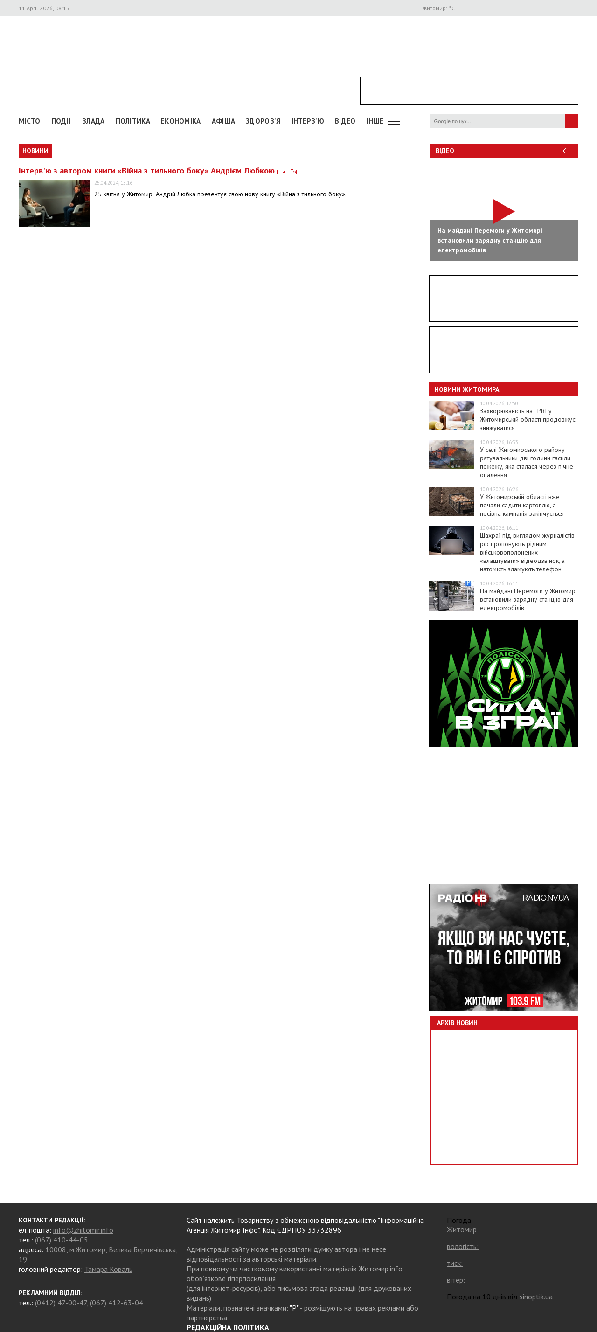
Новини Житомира (467, 389)
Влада (93, 121)
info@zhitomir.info (83, 1230)
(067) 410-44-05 (61, 1239)
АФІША (224, 121)
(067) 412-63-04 (116, 1302)
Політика (133, 121)
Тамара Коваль (108, 1269)
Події (61, 121)
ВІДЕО (345, 121)
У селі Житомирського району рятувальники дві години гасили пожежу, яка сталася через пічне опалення (526, 462)
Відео (445, 150)
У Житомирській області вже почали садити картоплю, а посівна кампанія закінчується (522, 505)
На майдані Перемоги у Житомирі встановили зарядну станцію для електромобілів (528, 599)
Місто (30, 121)
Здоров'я (263, 121)
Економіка (181, 121)
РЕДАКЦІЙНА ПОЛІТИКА (228, 1327)
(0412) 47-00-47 (61, 1302)
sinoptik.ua (536, 1296)
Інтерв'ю (308, 121)
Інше (374, 121)
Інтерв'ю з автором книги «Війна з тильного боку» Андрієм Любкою (158, 170)
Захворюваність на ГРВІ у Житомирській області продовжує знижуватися (528, 419)
